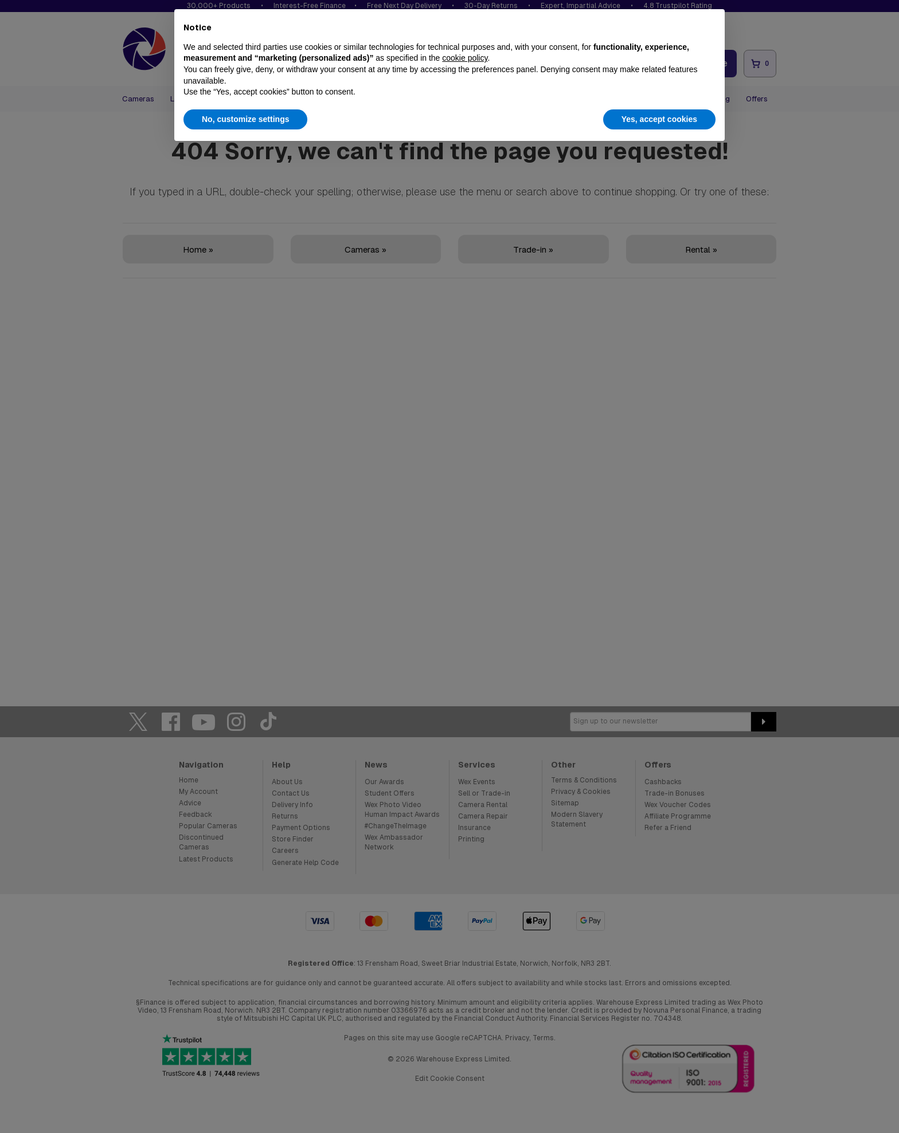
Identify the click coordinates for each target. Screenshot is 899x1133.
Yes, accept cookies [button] (659, 119)
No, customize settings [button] (245, 119)
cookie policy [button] (464, 57)
